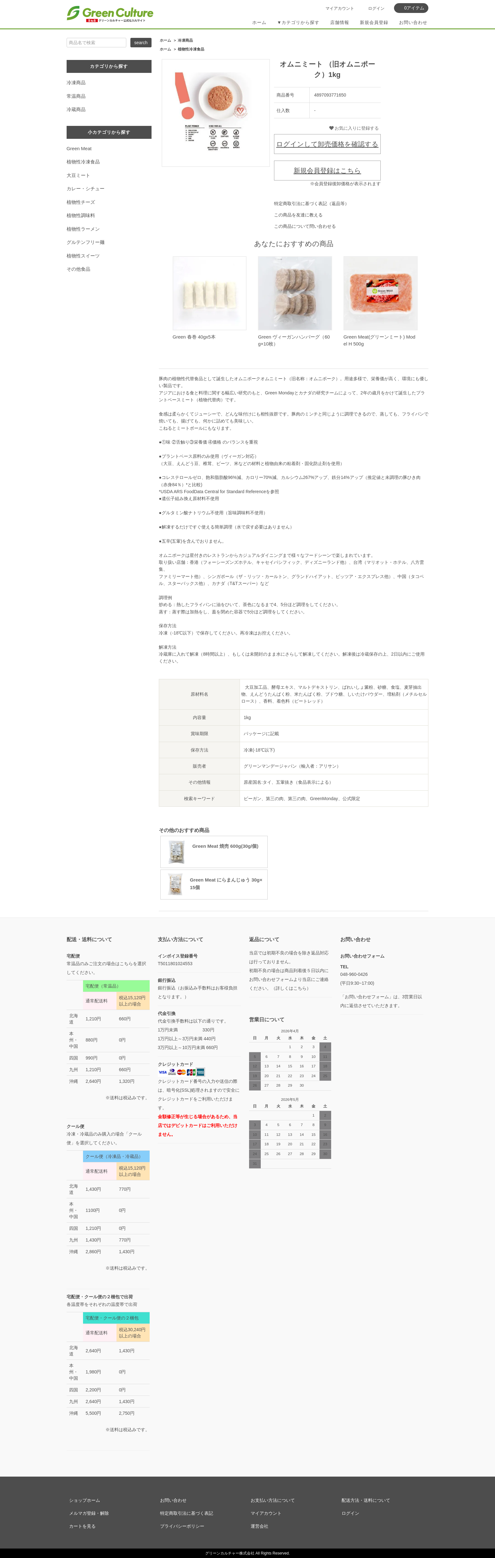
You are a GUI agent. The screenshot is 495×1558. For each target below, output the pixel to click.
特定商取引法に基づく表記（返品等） (311, 203)
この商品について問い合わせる (305, 226)
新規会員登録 (374, 22)
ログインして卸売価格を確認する (327, 144)
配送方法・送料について (366, 1500)
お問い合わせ (413, 22)
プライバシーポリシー (182, 1526)
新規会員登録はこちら (327, 170)
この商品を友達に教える (298, 214)
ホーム (259, 22)
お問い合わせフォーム (362, 956)
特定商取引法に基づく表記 (186, 1513)
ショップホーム (84, 1500)
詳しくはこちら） (293, 988)
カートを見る (82, 1526)
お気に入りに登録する (354, 128)
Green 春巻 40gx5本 (194, 336)
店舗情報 (339, 22)
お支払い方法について (273, 1500)
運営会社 (259, 1526)
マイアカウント (339, 8)
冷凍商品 (185, 40)
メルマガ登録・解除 (89, 1513)
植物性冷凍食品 (191, 49)
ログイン (376, 8)
